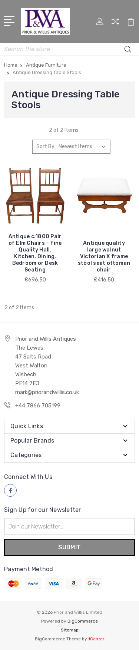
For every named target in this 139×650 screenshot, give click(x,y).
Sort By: (46, 146)
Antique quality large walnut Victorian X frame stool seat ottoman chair (104, 256)
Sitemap (70, 630)
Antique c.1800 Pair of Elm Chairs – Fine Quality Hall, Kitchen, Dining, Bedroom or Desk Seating (35, 253)
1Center (96, 638)
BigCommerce (82, 621)
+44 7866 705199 (37, 405)
